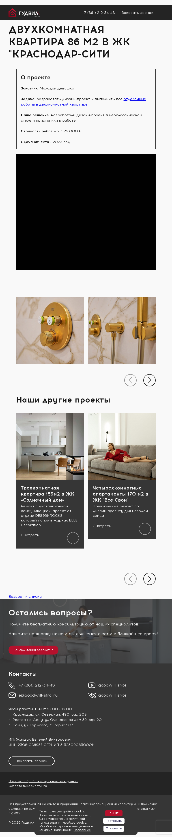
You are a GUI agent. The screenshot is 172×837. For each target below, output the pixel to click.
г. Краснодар (21, 714)
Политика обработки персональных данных (43, 781)
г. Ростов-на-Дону (26, 720)
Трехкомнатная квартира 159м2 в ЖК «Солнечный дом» (47, 494)
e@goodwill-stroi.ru (38, 695)
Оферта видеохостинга (28, 786)
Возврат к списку (25, 596)
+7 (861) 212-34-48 (98, 13)
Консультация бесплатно (33, 650)
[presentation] (130, 380)
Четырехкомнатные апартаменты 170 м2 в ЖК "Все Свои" (120, 494)
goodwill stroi (112, 685)
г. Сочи (15, 725)
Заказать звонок (137, 13)
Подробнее (82, 830)
